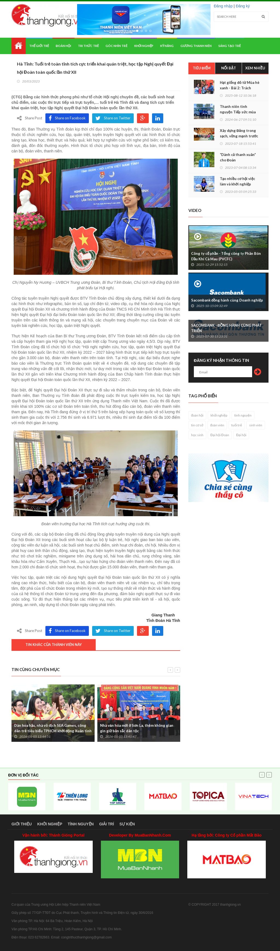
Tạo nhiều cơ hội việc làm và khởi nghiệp (237, 181)
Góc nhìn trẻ (116, 46)
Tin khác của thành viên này (53, 644)
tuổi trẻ (236, 425)
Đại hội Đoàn (220, 435)
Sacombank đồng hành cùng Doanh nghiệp (227, 300)
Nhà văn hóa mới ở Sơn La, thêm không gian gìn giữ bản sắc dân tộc (136, 728)
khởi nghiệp (219, 415)
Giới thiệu (21, 824)
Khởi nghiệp (144, 46)
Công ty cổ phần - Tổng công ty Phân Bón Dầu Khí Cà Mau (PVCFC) (226, 256)
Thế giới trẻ (39, 46)
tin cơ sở (197, 425)
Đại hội (241, 435)
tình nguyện (243, 415)
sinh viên (255, 425)
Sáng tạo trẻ (229, 46)
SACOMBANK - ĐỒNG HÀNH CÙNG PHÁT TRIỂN (226, 328)
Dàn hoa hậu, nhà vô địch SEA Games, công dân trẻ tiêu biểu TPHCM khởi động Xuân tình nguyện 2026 (53, 731)
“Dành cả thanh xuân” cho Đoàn (238, 157)
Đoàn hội (63, 46)
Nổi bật (228, 68)
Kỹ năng (167, 46)
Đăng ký (243, 6)
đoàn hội (197, 415)
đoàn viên (217, 425)
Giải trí (106, 824)
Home (18, 46)
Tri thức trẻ (88, 46)
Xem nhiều (255, 68)
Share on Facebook (67, 118)
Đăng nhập (223, 6)
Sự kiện (127, 824)
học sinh (197, 435)
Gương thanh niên (195, 46)
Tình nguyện (81, 824)
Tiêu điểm (202, 68)
